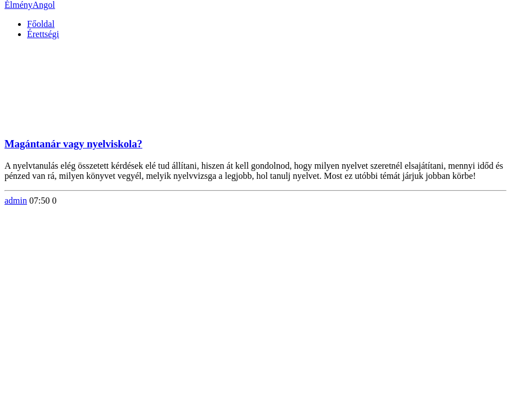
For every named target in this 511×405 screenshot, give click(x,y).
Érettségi (43, 34)
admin (16, 200)
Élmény (30, 5)
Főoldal (41, 24)
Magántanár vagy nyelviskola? (73, 144)
